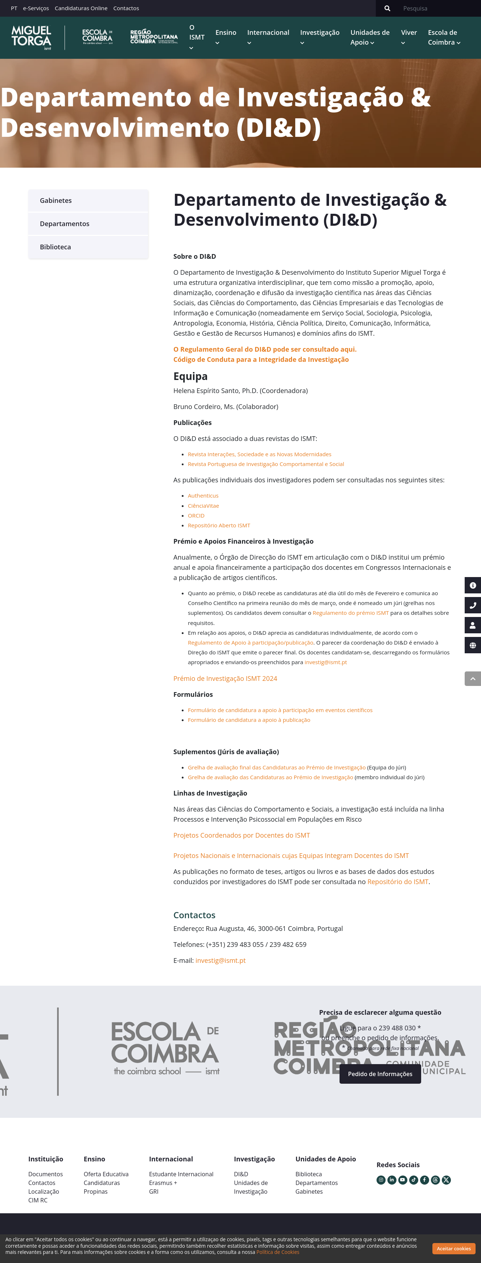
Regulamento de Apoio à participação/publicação (250, 642)
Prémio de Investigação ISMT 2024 (225, 678)
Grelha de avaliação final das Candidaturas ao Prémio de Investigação (277, 767)
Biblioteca (55, 246)
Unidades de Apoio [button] (370, 37)
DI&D (241, 1174)
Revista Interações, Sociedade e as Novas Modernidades (260, 454)
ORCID (196, 515)
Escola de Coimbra (442, 37)
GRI (154, 1191)
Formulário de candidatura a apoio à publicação (249, 719)
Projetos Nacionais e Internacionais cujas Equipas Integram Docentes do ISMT (291, 855)
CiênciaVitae (203, 505)
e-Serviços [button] (36, 8)
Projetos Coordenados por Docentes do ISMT (241, 835)
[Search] (440, 8)
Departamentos (64, 223)
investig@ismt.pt (326, 662)
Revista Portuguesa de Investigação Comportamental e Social (266, 463)
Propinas (96, 1191)
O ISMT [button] (197, 32)
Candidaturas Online (81, 8)
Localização (43, 1191)
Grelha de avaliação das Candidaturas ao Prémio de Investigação (270, 777)
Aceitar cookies (454, 1248)
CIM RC (38, 1200)
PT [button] (14, 8)
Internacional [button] (268, 32)
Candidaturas (102, 1183)
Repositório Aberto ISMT (219, 525)
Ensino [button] (226, 32)
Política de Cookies (277, 1251)
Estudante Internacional (181, 1174)
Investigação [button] (320, 32)
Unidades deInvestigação (251, 1187)
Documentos (45, 1174)
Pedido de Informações (380, 1074)
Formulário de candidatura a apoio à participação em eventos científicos (280, 710)
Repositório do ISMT (397, 881)
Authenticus (203, 495)
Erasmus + (163, 1183)
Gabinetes (56, 200)
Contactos (126, 8)
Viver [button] (409, 32)
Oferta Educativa (106, 1174)
